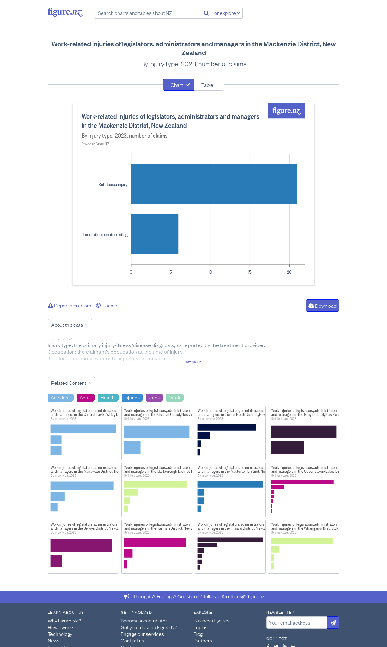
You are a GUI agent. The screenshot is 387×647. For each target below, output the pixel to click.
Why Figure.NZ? (64, 620)
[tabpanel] (193, 194)
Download (322, 305)
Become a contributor (144, 620)
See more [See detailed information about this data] (193, 361)
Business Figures (211, 620)
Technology (60, 633)
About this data (67, 324)
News (54, 640)
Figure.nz (65, 12)
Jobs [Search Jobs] (154, 397)
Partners (203, 640)
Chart (177, 84)
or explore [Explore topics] (227, 12)
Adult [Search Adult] (85, 397)
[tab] (178, 85)
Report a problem (69, 305)
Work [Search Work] (174, 397)
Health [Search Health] (108, 397)
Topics (200, 627)
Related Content (68, 382)
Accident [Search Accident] (60, 397)
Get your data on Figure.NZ (149, 627)
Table (207, 84)
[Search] (206, 13)
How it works (61, 627)
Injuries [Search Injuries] (132, 397)
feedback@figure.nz (243, 596)
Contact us (132, 640)
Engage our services (142, 633)
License (107, 305)
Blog (198, 633)
